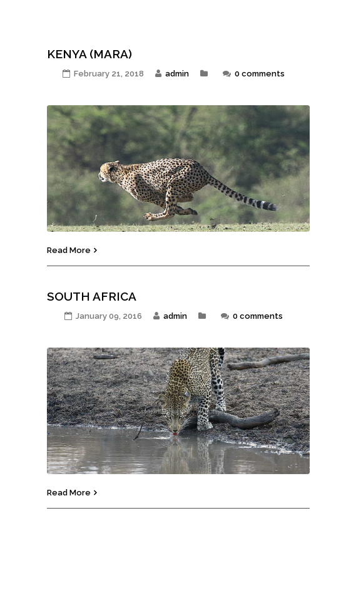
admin (177, 73)
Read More (69, 250)
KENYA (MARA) (89, 54)
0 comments (260, 73)
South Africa (91, 296)
